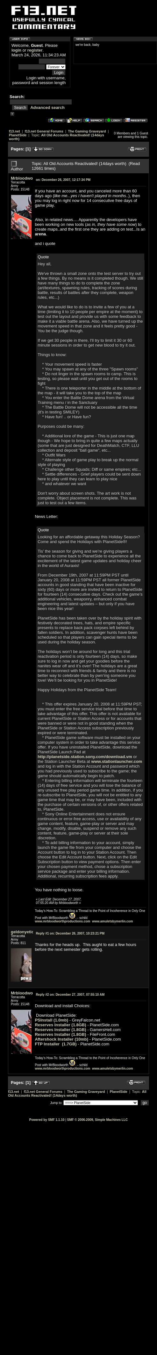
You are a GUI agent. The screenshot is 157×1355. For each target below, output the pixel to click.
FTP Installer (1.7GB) (55, 1044)
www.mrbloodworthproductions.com (62, 921)
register (35, 50)
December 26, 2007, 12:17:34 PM (63, 180)
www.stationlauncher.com (116, 761)
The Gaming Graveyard (87, 131)
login (16, 50)
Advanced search (47, 107)
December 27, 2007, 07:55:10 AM (70, 994)
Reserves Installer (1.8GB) (60, 1024)
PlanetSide (17, 135)
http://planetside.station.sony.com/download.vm (85, 756)
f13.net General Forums (44, 131)
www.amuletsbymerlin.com (112, 921)
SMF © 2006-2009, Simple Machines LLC (97, 1120)
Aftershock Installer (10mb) (61, 1039)
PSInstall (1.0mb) (52, 1020)
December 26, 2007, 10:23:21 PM (70, 933)
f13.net (14, 131)
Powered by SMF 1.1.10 (47, 1120)
